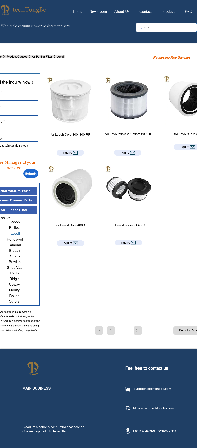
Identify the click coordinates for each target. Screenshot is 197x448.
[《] (99, 330)
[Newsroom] (98, 11)
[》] (138, 330)
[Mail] (127, 389)
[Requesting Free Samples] (171, 57)
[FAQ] (188, 11)
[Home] (77, 11)
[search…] (166, 27)
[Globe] (127, 408)
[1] (111, 330)
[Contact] (145, 11)
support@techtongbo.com (152, 389)
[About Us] (122, 11)
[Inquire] (70, 153)
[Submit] (30, 173)
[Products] (169, 11)
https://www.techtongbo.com (153, 408)
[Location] (127, 431)
